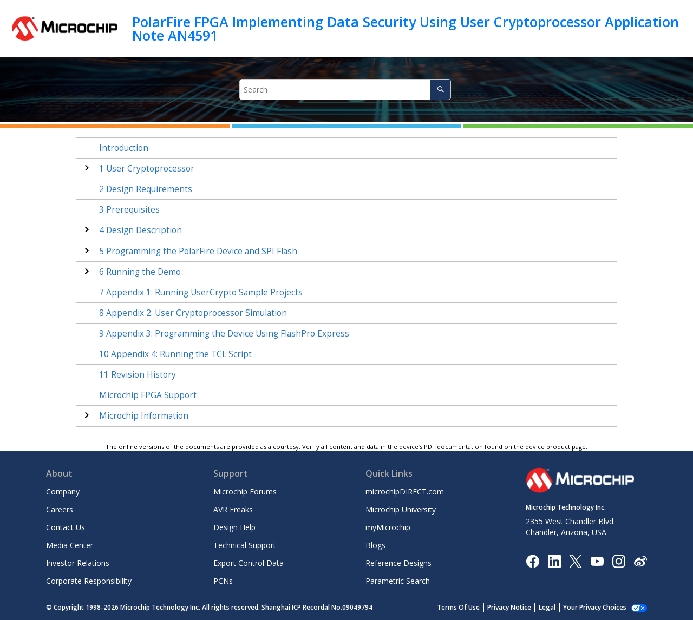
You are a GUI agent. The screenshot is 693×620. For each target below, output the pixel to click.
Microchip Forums (245, 491)
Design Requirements (145, 189)
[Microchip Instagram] (618, 560)
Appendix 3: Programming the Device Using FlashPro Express (224, 333)
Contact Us (65, 527)
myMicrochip (387, 527)
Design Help (234, 527)
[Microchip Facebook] (532, 560)
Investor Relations (77, 563)
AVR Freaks (233, 509)
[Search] (440, 89)
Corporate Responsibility (89, 581)
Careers (59, 509)
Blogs (375, 545)
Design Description (140, 230)
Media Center (69, 545)
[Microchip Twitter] (575, 560)
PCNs (223, 581)
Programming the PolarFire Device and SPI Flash (198, 251)
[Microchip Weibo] (640, 560)
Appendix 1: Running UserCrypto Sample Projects (201, 292)
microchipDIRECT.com (404, 491)
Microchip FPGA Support (148, 395)
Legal (547, 607)
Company (63, 491)
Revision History (137, 374)
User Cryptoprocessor (146, 168)
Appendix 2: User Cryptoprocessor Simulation (193, 313)
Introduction (123, 148)
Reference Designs (398, 563)
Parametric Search (397, 581)
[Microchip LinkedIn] (554, 560)
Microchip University (400, 509)
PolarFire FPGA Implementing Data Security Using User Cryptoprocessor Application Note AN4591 (405, 28)
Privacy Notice (509, 607)
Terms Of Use (458, 607)
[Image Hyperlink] (597, 560)
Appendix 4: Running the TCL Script (175, 354)
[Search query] (345, 89)
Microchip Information (143, 415)
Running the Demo (140, 272)
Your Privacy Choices (594, 607)
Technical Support (244, 545)
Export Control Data (248, 563)
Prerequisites (129, 209)
